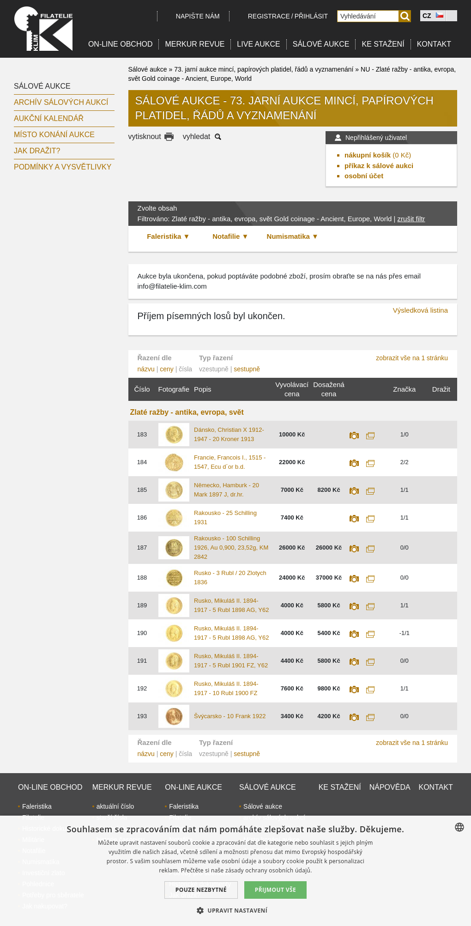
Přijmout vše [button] (275, 890)
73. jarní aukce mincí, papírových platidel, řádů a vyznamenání (263, 69)
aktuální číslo (115, 806)
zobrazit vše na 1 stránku (412, 358)
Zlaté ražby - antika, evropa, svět (187, 412)
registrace (269, 16)
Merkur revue (194, 44)
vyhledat (197, 136)
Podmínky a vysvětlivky (62, 167)
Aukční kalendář (49, 118)
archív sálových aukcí (61, 102)
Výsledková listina (420, 310)
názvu (146, 369)
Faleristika (37, 806)
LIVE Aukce (258, 44)
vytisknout (144, 136)
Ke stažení (383, 44)
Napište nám (198, 16)
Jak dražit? (37, 151)
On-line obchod (120, 44)
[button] (235, 910)
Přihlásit (311, 16)
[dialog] (235, 871)
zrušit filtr (411, 219)
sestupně (247, 369)
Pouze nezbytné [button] (201, 890)
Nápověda (390, 787)
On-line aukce (193, 787)
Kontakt (434, 44)
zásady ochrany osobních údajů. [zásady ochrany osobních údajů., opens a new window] (268, 870)
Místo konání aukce (54, 135)
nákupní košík (367, 155)
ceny (167, 369)
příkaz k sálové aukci (378, 165)
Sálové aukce (321, 44)
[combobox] (459, 827)
